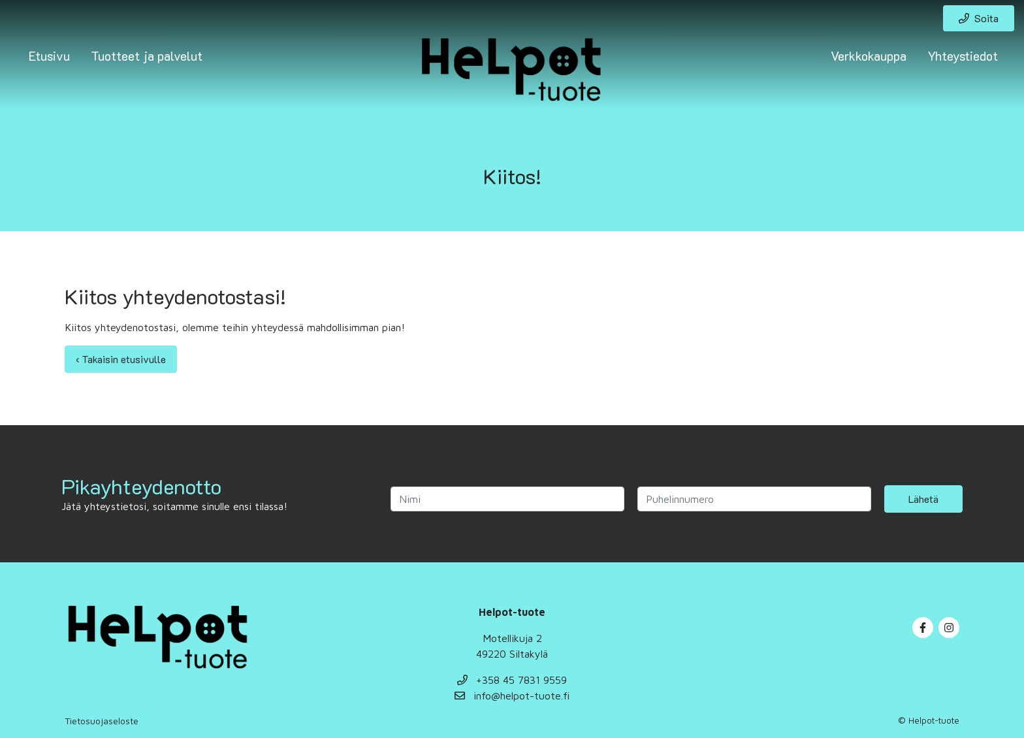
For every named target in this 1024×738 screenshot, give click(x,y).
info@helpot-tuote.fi (512, 695)
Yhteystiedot (962, 56)
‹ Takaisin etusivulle (121, 359)
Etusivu (49, 56)
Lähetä (923, 498)
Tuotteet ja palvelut (146, 56)
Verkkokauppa (868, 56)
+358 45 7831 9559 (512, 680)
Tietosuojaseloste (101, 720)
